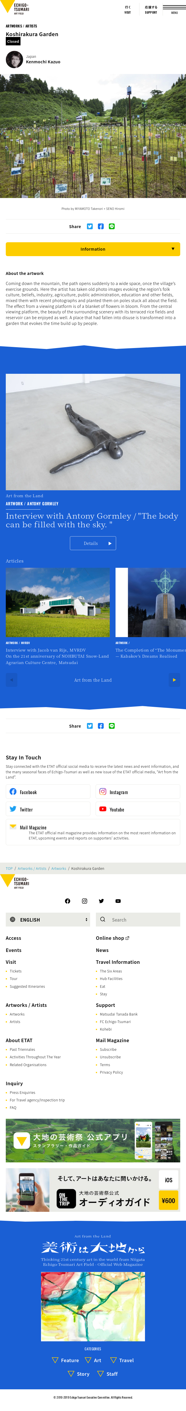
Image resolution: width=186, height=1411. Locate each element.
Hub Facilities (111, 978)
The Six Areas (111, 970)
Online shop (110, 937)
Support (105, 1004)
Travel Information (118, 961)
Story (83, 1373)
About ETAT (19, 1040)
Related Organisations (28, 1064)
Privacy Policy (111, 1072)
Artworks (58, 868)
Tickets (16, 970)
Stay (103, 993)
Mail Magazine (112, 1040)
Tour (13, 978)
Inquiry (14, 1083)
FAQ (13, 1107)
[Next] (174, 680)
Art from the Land (93, 680)
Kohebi (106, 1029)
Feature (70, 1360)
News (102, 949)
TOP (9, 868)
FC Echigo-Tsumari (115, 1021)
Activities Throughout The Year (35, 1056)
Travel (126, 1360)
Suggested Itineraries (27, 986)
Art (97, 1360)
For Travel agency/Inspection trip (37, 1099)
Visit (11, 961)
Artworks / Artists (21, 25)
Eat (102, 986)
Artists (15, 1021)
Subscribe (108, 1049)
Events (13, 949)
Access (13, 937)
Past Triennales (22, 1049)
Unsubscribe (110, 1056)
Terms (105, 1064)
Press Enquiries (22, 1092)
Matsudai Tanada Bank (119, 1013)
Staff (112, 1373)
